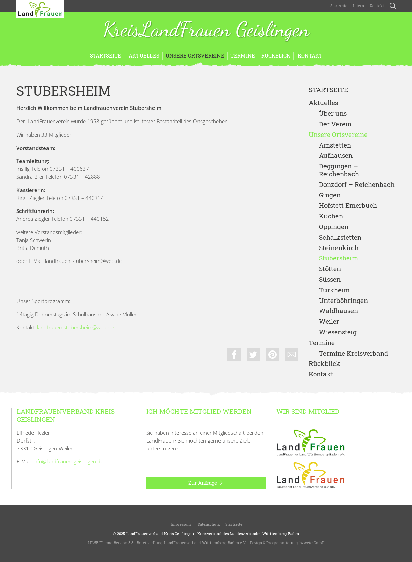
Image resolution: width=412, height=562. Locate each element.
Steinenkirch (339, 248)
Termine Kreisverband (353, 353)
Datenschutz (208, 524)
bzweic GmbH (312, 542)
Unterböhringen (343, 301)
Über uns (333, 113)
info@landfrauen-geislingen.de (68, 461)
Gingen (330, 195)
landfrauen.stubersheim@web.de (75, 327)
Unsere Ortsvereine (194, 55)
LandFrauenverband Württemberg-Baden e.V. (205, 542)
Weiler (329, 321)
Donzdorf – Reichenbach (357, 185)
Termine (242, 55)
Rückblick (275, 55)
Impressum (180, 524)
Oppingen (333, 227)
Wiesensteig (338, 332)
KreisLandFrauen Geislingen (206, 30)
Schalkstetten (340, 237)
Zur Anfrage (206, 483)
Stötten (330, 269)
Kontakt (377, 5)
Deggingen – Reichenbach (339, 170)
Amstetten (335, 145)
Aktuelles (143, 55)
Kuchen (331, 216)
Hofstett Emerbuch (348, 205)
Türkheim (334, 290)
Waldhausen (338, 311)
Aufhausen (336, 155)
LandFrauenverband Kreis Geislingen (160, 533)
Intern (358, 5)
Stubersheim (338, 258)
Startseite (338, 5)
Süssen (330, 279)
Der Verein (335, 124)
